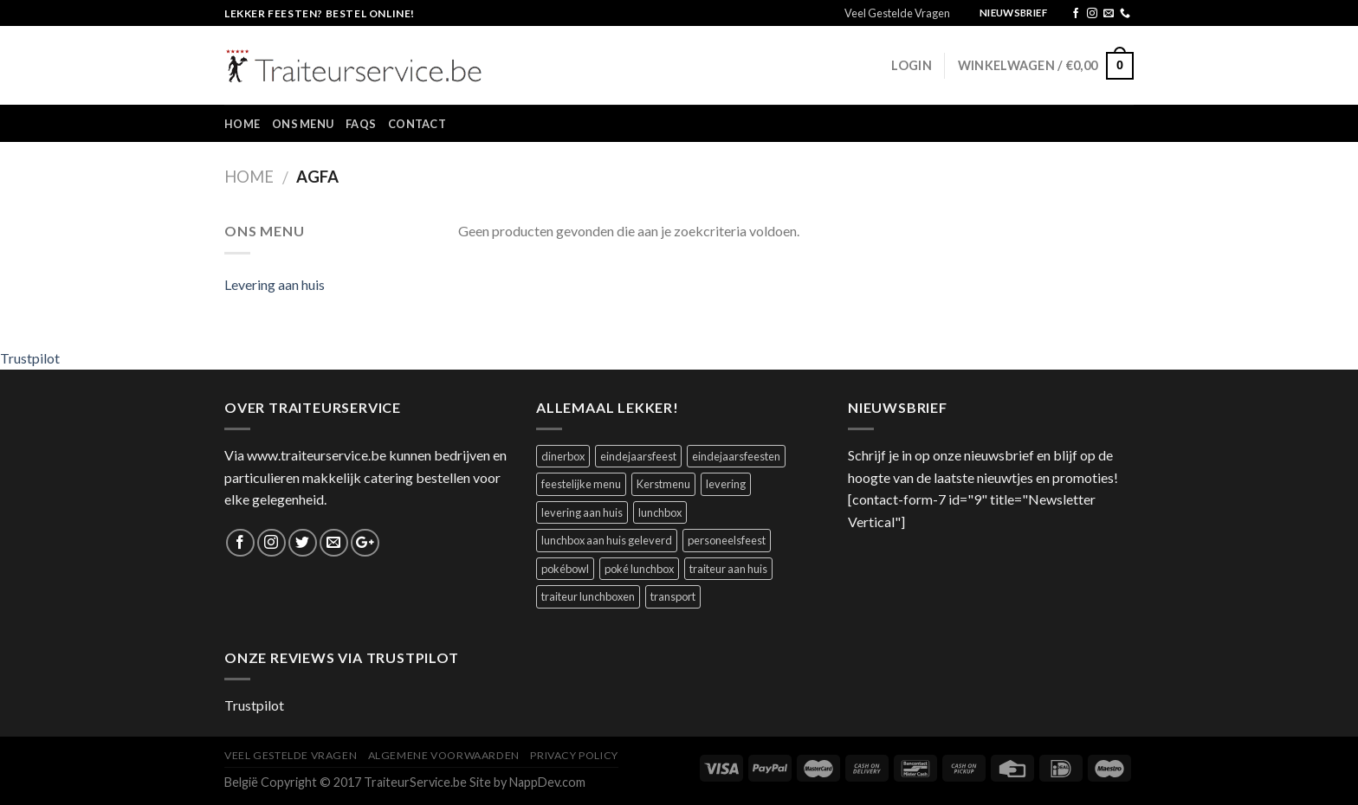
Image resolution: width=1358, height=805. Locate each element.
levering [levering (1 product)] (726, 484)
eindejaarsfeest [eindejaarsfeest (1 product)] (638, 456)
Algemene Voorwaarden (444, 755)
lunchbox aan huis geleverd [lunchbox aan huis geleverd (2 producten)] (606, 540)
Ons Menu (302, 124)
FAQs (361, 124)
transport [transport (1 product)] (672, 596)
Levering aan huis (274, 284)
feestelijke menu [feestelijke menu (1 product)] (581, 484)
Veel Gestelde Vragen (897, 13)
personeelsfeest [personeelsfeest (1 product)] (727, 540)
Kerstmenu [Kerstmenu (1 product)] (663, 484)
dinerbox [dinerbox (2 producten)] (563, 456)
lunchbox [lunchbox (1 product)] (660, 512)
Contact (417, 124)
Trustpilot (30, 358)
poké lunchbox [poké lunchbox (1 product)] (639, 569)
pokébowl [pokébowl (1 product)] (565, 569)
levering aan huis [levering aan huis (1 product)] (582, 512)
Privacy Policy (574, 755)
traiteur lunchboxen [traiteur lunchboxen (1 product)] (588, 596)
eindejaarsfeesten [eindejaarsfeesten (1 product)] (736, 456)
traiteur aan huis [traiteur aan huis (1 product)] (728, 569)
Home (242, 124)
